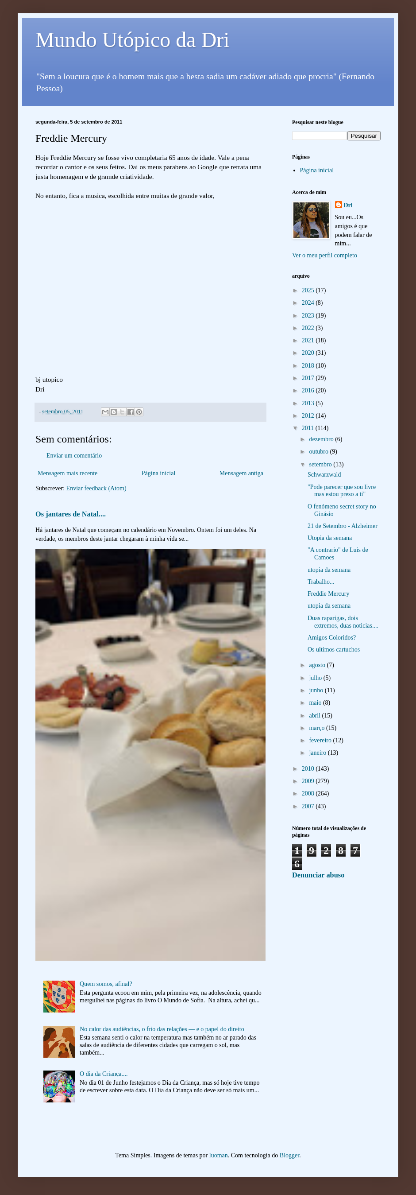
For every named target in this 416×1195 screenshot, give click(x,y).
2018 (309, 365)
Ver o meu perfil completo (324, 255)
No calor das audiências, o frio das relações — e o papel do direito (162, 1029)
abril (315, 715)
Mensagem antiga (241, 473)
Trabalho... (321, 581)
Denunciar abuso (318, 875)
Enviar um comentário (74, 455)
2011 (309, 428)
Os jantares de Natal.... (70, 514)
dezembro (322, 439)
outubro (319, 451)
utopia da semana (329, 569)
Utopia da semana (330, 538)
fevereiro (321, 740)
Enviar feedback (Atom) (96, 488)
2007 (309, 806)
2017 (309, 378)
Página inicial (159, 473)
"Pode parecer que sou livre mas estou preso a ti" (342, 491)
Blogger (289, 1155)
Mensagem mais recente (67, 473)
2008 (309, 793)
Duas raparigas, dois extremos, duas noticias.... (343, 622)
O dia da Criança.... (103, 1074)
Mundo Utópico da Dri (132, 39)
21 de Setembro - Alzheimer (342, 526)
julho (316, 678)
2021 (309, 340)
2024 (309, 302)
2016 (309, 390)
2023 (309, 315)
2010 (309, 768)
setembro (321, 464)
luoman (218, 1155)
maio (316, 702)
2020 (309, 352)
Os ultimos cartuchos (334, 649)
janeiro (318, 752)
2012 (309, 415)
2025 (309, 290)
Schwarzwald (324, 474)
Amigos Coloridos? (332, 637)
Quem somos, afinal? (106, 984)
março (317, 728)
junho (316, 690)
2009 (309, 781)
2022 (309, 328)
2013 (309, 403)
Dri (348, 205)
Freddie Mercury (328, 593)
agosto (318, 665)
